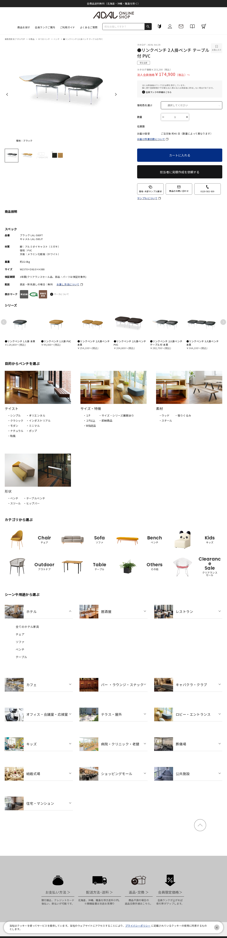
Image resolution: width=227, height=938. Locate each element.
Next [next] (116, 94)
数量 (139, 117)
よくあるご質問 (89, 27)
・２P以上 (89, 420)
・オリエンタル (35, 415)
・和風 (12, 436)
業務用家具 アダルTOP (15, 39)
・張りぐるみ (183, 415)
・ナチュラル (15, 431)
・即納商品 (105, 420)
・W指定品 (89, 426)
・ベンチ (13, 498)
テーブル (21, 657)
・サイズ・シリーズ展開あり (116, 415)
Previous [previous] (7, 94)
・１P (86, 415)
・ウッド (164, 415)
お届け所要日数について (151, 139)
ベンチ (57, 39)
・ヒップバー (31, 503)
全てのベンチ (44, 39)
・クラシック (15, 420)
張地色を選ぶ (144, 105)
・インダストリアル (38, 420)
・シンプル (14, 415)
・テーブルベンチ (34, 498)
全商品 (32, 39)
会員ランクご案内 (45, 27)
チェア (20, 634)
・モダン (13, 426)
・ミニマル (33, 426)
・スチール (165, 420)
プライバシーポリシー (138, 925)
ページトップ (200, 825)
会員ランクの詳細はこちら (159, 92)
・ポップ (31, 431)
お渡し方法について (68, 284)
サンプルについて (147, 198)
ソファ (20, 642)
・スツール (14, 503)
